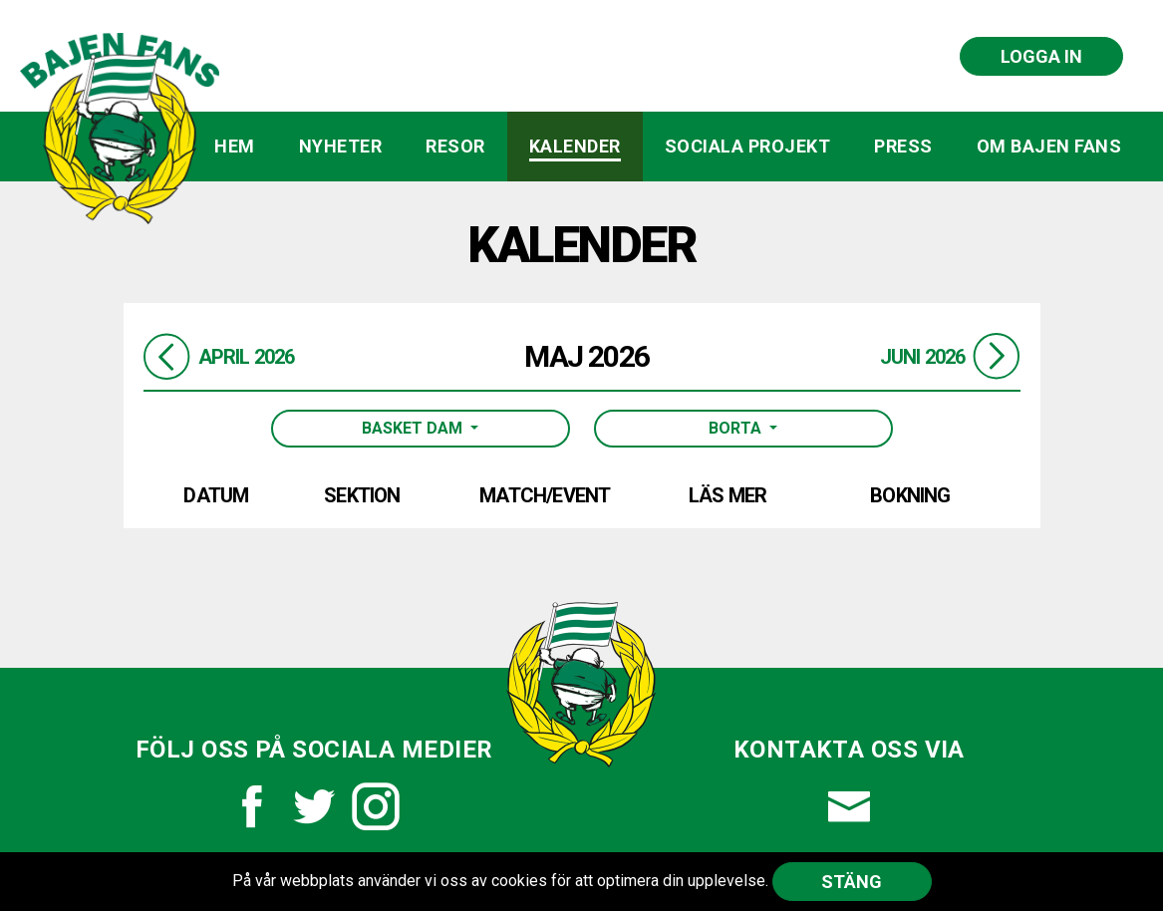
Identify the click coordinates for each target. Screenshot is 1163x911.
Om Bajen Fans (1049, 146)
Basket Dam (414, 428)
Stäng (851, 881)
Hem (234, 146)
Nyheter (341, 146)
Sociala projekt (748, 146)
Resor (455, 146)
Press (903, 146)
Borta (737, 428)
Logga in (1041, 56)
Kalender (575, 146)
